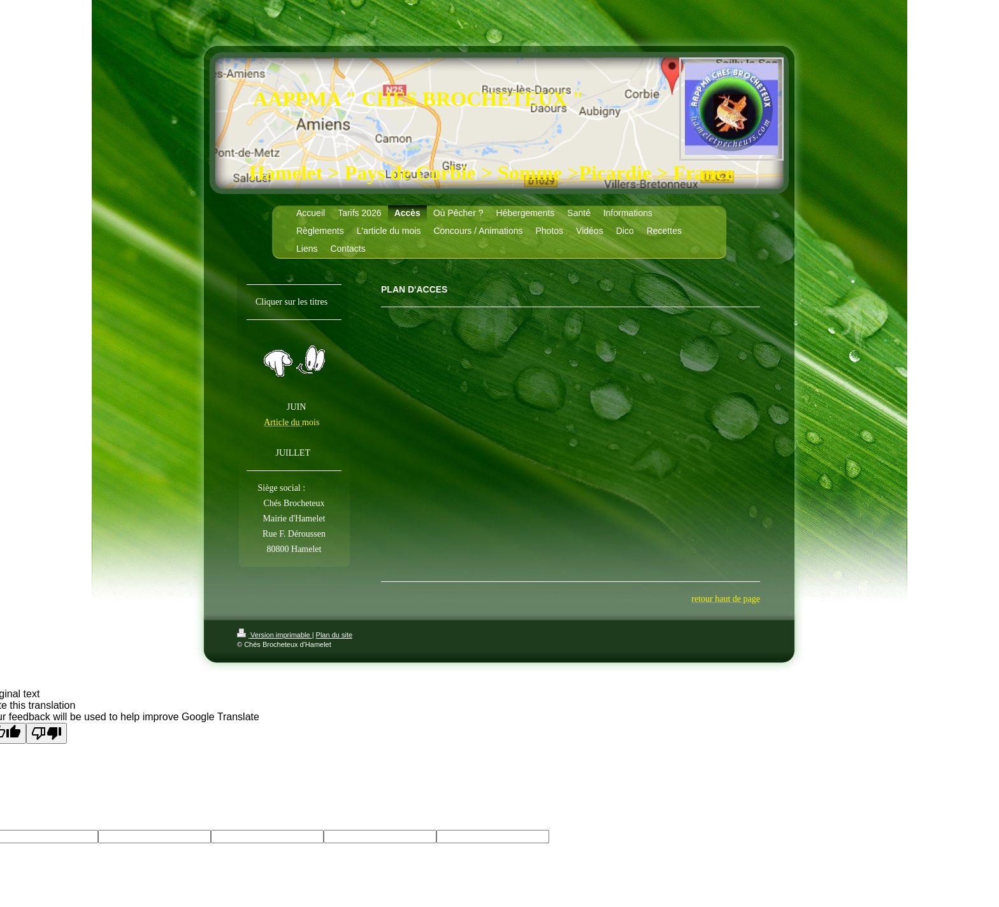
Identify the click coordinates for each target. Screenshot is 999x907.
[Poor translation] (46, 733)
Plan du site (334, 635)
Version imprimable (274, 635)
